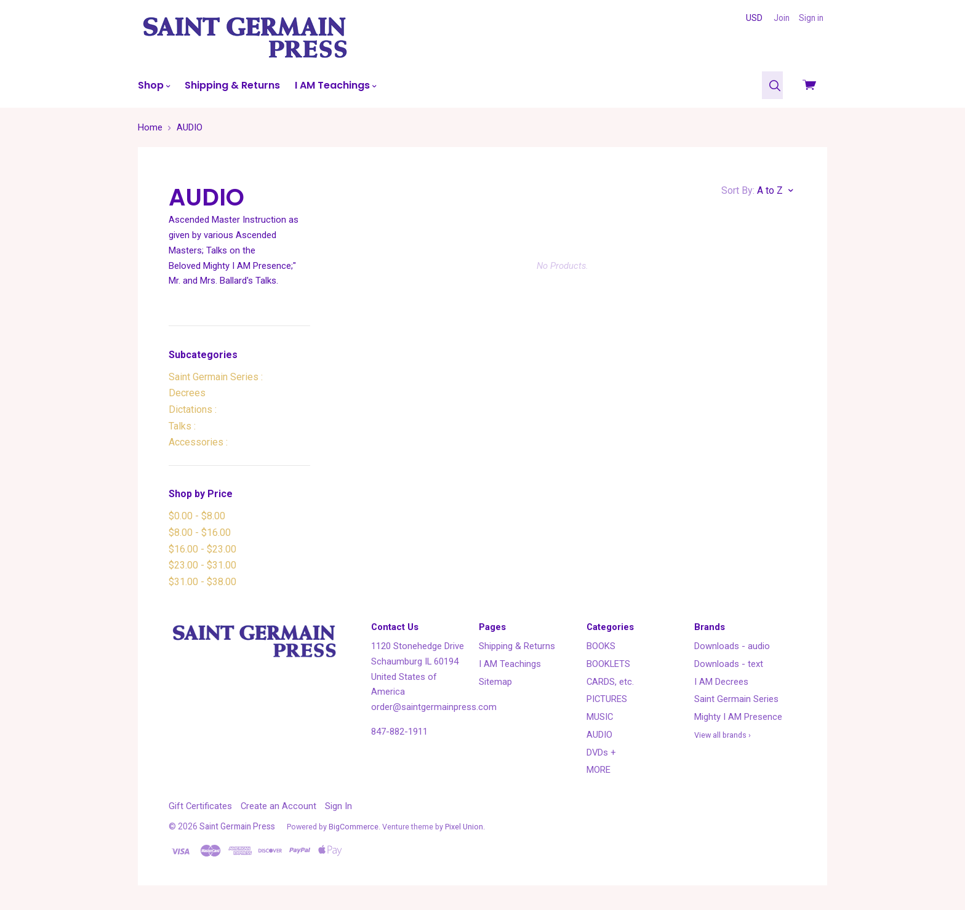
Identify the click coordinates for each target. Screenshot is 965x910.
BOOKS (601, 646)
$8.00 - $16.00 (200, 532)
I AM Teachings (335, 85)
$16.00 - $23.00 (202, 549)
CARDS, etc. (610, 681)
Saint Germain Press (237, 826)
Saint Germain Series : (216, 377)
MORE (599, 769)
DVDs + (601, 752)
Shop (154, 85)
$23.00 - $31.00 (202, 565)
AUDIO (599, 734)
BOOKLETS (608, 663)
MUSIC (600, 716)
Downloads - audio (732, 646)
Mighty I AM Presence (738, 716)
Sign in (811, 18)
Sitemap (495, 681)
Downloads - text (728, 663)
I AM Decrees (721, 681)
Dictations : (193, 409)
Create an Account (278, 806)
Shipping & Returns (232, 85)
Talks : (182, 426)
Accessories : (198, 442)
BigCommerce (353, 826)
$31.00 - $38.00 (202, 582)
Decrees (187, 393)
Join (782, 18)
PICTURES (607, 698)
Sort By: (738, 190)
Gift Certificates (200, 806)
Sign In (338, 806)
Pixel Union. (465, 826)
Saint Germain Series (736, 698)
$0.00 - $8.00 (197, 516)
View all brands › (722, 735)
